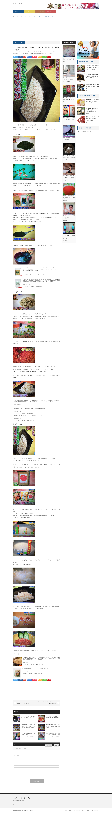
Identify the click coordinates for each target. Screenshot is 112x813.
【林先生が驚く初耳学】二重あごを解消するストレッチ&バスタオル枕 (69, 119)
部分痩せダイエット (40, 11)
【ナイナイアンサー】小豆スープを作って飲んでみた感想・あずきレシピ (69, 157)
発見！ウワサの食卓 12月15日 (33, 51)
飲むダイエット (29, 11)
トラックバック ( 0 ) (48, 744)
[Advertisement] (56, 30)
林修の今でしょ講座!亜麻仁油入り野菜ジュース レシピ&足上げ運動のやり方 (69, 197)
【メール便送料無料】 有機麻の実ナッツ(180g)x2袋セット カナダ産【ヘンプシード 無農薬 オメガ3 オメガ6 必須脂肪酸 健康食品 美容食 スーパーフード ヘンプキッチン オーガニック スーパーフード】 (36, 401)
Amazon (32, 274)
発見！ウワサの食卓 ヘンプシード (39, 53)
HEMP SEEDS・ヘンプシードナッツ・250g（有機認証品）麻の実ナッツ (29, 408)
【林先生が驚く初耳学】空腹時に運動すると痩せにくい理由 (92, 86)
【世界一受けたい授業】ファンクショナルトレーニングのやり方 (69, 99)
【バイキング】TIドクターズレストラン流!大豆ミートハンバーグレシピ (26, 702)
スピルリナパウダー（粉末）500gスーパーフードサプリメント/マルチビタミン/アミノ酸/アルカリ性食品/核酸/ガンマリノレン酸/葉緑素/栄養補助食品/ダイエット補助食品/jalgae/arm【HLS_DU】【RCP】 (41, 269)
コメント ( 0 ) (56, 744)
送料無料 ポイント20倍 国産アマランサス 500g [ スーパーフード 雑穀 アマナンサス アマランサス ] (35, 650)
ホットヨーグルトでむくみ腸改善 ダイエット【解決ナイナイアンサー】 (69, 237)
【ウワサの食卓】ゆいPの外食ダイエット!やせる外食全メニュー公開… (53, 726)
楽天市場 (26, 274)
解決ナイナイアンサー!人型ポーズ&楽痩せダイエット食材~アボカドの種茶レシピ (68, 177)
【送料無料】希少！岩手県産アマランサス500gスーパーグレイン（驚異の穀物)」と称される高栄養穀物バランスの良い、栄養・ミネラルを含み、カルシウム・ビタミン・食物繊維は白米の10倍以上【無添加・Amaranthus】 (41, 658)
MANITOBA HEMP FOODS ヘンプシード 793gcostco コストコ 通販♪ (28, 415)
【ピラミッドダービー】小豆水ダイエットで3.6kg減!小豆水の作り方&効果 (92, 118)
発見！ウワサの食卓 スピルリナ (27, 53)
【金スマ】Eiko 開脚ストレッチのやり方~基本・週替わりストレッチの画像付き (68, 79)
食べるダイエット (18, 11)
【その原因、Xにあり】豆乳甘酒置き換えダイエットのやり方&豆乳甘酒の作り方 (92, 110)
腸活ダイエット (50, 11)
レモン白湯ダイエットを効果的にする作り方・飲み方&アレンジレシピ (92, 101)
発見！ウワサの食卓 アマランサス (45, 51)
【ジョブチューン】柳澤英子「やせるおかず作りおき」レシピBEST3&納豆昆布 (92, 67)
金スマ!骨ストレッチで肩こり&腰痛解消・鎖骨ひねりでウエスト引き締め (69, 217)
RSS (13, 804)
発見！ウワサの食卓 (21, 16)
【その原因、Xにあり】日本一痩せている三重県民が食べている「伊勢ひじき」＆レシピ (92, 77)
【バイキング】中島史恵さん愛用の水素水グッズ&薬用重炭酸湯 (47, 702)
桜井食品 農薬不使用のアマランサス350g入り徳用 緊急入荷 (35, 668)
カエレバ (28, 284)
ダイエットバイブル (18, 3)
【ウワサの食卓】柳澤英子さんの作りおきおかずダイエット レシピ (69, 60)
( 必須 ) (16, 755)
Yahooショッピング (40, 274)
